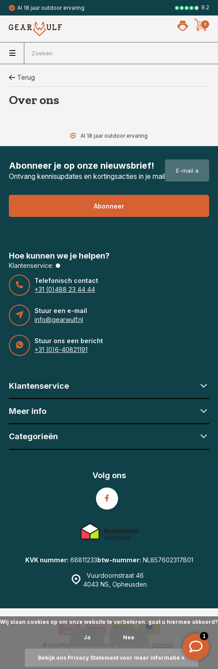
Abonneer (109, 206)
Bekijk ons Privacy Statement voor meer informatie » (111, 657)
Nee (128, 637)
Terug (22, 77)
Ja (87, 637)
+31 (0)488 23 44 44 (64, 289)
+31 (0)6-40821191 (61, 349)
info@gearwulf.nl (58, 319)
